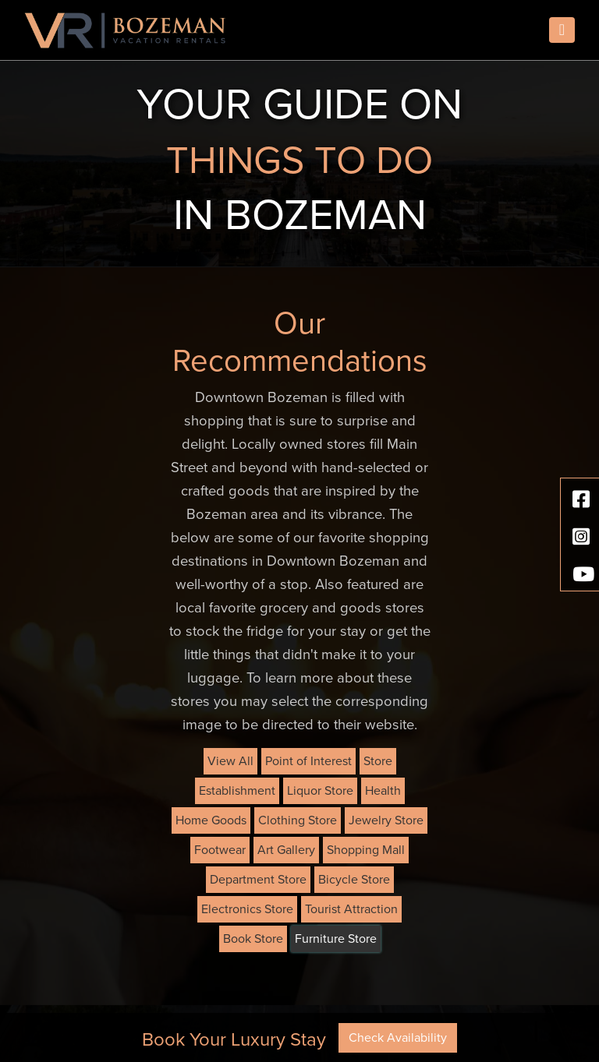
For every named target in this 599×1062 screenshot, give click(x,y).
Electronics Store (247, 909)
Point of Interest (308, 761)
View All (230, 761)
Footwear (220, 850)
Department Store (258, 879)
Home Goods (210, 820)
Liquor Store (320, 791)
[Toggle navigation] (562, 30)
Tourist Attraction (351, 909)
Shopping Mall (366, 850)
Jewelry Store (386, 820)
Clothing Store (297, 820)
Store (377, 761)
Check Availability (398, 1038)
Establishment (237, 791)
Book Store (253, 939)
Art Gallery (286, 850)
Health (383, 791)
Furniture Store (336, 939)
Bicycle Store (354, 879)
